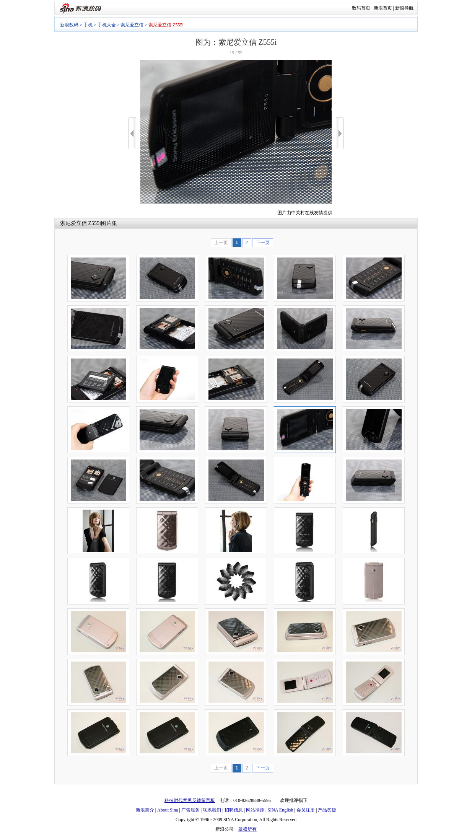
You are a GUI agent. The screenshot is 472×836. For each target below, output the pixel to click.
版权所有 (247, 829)
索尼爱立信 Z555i (80, 223)
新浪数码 (69, 25)
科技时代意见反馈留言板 (189, 800)
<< (132, 133)
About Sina (167, 810)
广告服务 (190, 810)
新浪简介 (145, 810)
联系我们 (212, 810)
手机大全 (107, 25)
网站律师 (255, 810)
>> (340, 133)
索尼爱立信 (131, 25)
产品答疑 (327, 810)
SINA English (280, 810)
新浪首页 (383, 8)
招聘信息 (234, 810)
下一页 (263, 242)
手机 (88, 25)
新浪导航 (404, 8)
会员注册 (305, 810)
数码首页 (361, 8)
